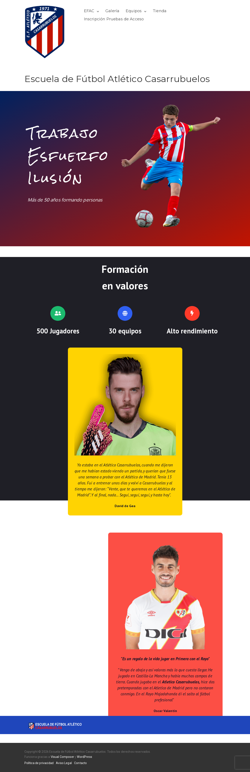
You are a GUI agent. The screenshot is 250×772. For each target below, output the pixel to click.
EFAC (89, 11)
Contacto (80, 763)
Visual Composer (62, 757)
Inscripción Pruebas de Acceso (114, 19)
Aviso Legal (64, 763)
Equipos (134, 11)
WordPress (84, 757)
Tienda (159, 11)
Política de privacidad (39, 763)
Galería (112, 11)
